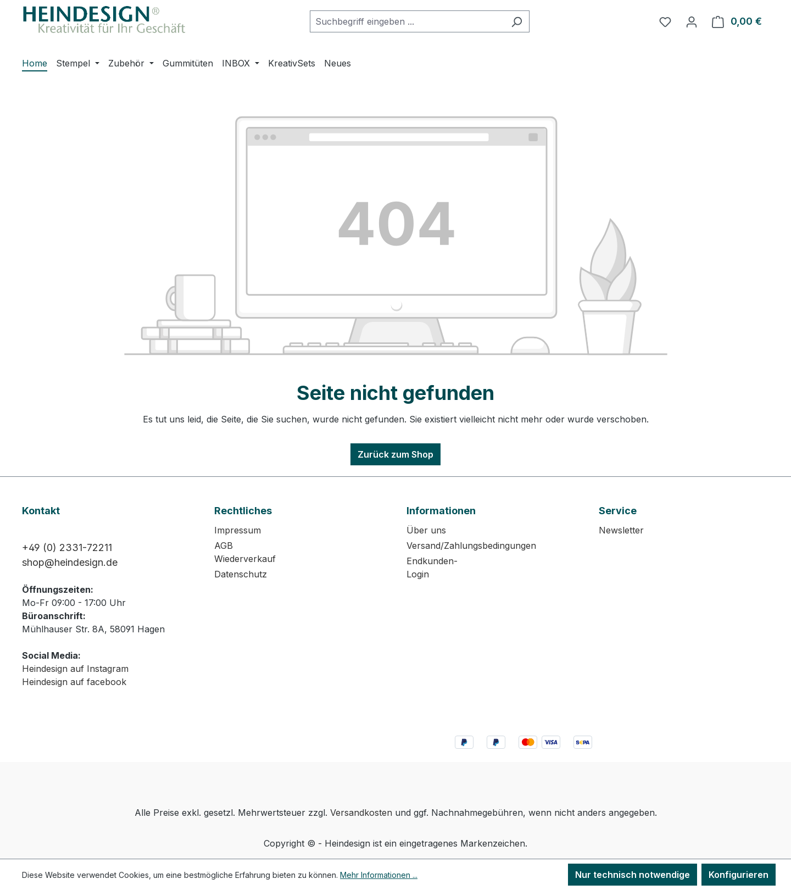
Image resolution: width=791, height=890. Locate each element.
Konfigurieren (738, 874)
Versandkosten (361, 812)
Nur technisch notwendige (632, 874)
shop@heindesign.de (70, 562)
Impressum (237, 530)
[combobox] (407, 21)
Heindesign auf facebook (74, 681)
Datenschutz (240, 574)
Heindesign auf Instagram (75, 668)
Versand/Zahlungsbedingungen (471, 545)
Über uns (426, 530)
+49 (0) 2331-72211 (67, 547)
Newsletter (621, 530)
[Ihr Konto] (691, 21)
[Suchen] (517, 21)
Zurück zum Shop (395, 454)
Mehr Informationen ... (378, 875)
